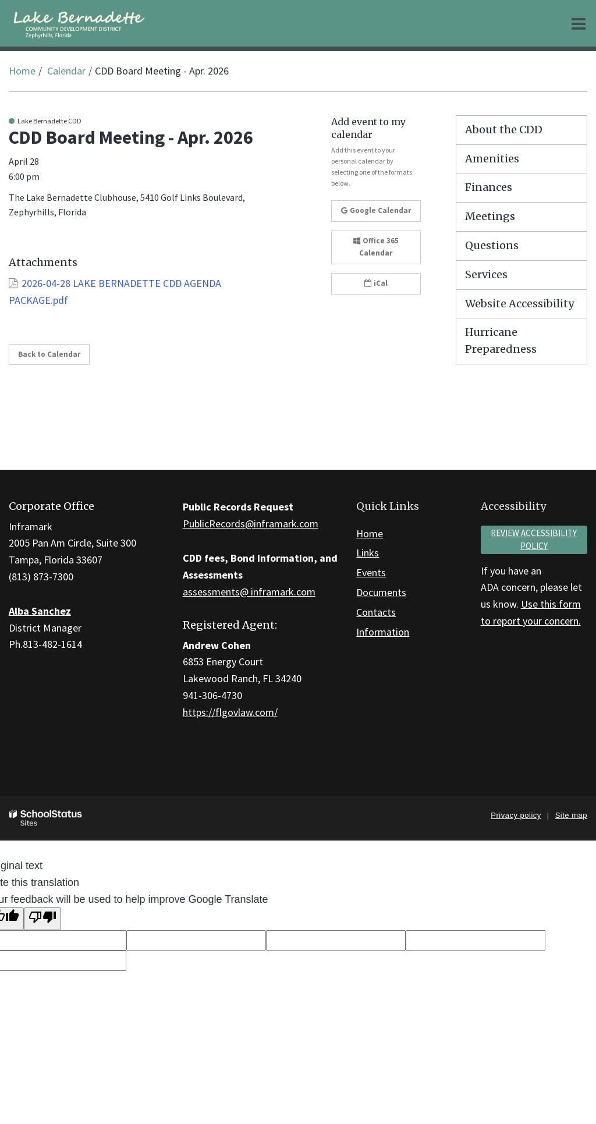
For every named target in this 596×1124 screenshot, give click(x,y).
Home (22, 70)
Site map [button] (571, 815)
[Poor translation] (42, 918)
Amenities (492, 158)
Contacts (376, 612)
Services (486, 274)
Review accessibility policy (534, 539)
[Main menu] (578, 23)
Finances (488, 187)
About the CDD (503, 129)
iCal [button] (376, 283)
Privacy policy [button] (516, 815)
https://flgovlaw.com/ (230, 712)
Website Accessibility (519, 303)
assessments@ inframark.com (249, 591)
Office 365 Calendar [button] (376, 247)
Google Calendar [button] (376, 210)
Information (382, 632)
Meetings (490, 216)
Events (371, 572)
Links (367, 552)
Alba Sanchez (40, 611)
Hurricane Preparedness (501, 340)
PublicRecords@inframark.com (250, 523)
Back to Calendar (49, 354)
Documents (381, 592)
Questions (492, 245)
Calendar (66, 70)
